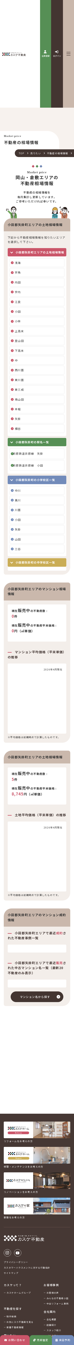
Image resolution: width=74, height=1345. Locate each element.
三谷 (18, 549)
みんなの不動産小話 (58, 1298)
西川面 (19, 370)
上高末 (19, 331)
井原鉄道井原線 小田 (28, 465)
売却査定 (40, 1340)
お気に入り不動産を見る (20, 1321)
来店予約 (62, 1340)
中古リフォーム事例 (58, 1303)
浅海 (18, 263)
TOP (21, 153)
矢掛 (18, 419)
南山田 (19, 399)
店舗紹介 (51, 1324)
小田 (18, 311)
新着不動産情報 (15, 1327)
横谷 (18, 429)
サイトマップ (11, 1272)
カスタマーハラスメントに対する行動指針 (27, 1267)
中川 (18, 490)
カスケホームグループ (19, 1292)
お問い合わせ (14, 1340)
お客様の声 (53, 1292)
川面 (18, 510)
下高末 (19, 351)
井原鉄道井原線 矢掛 (28, 454)
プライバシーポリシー (16, 1262)
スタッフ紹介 (54, 1330)
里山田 (19, 341)
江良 (18, 302)
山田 (18, 539)
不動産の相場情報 (57, 153)
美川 (18, 500)
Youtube (17, 1253)
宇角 (18, 272)
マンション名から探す (35, 997)
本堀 (18, 409)
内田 (18, 282)
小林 (18, 321)
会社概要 (51, 1319)
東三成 (19, 390)
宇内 (18, 292)
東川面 (19, 380)
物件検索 (11, 1316)
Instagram (7, 1253)
